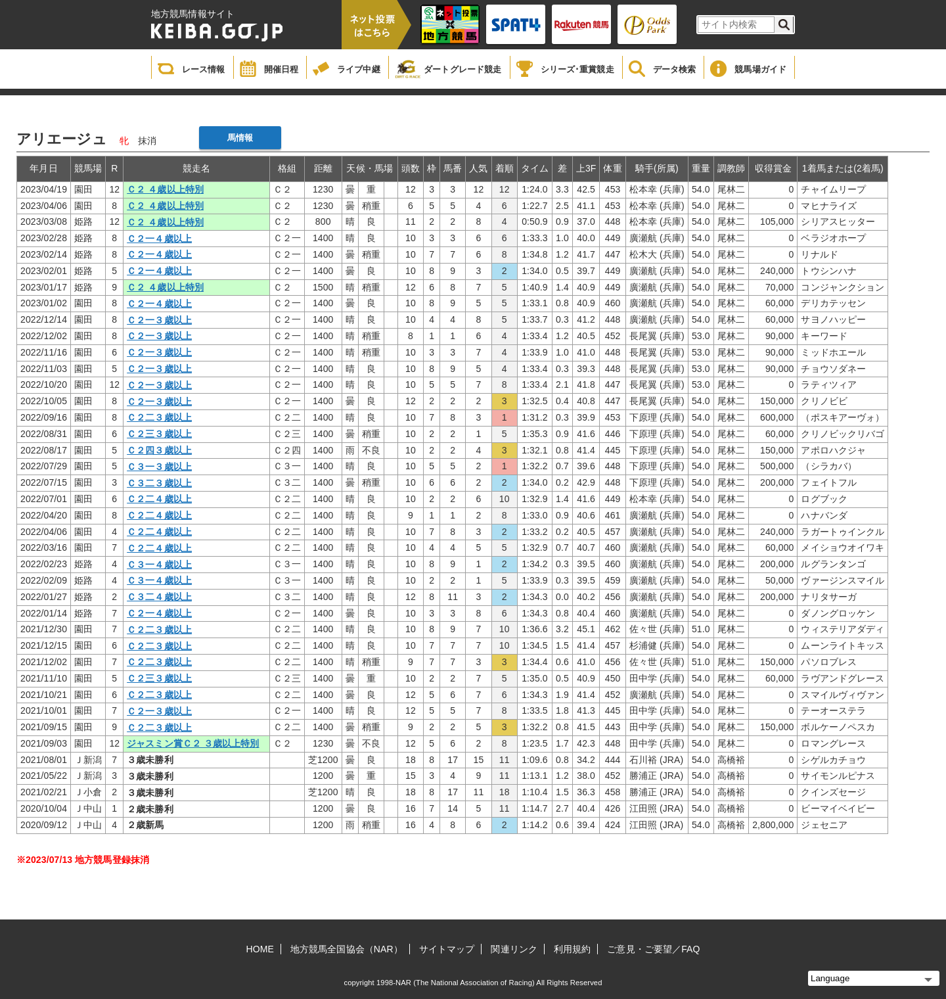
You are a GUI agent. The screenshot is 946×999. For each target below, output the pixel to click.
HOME (260, 949)
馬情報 (240, 138)
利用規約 (572, 949)
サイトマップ (447, 949)
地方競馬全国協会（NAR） (346, 949)
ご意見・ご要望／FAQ (653, 949)
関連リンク (514, 949)
